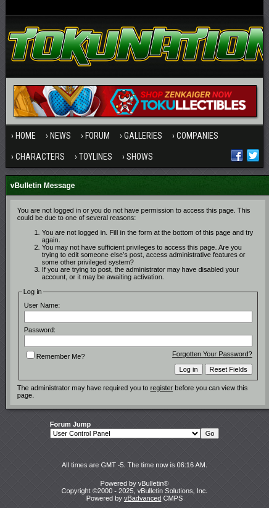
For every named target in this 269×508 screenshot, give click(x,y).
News (60, 136)
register (162, 387)
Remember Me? (56, 356)
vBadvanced (143, 498)
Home (25, 136)
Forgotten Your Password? (212, 354)
